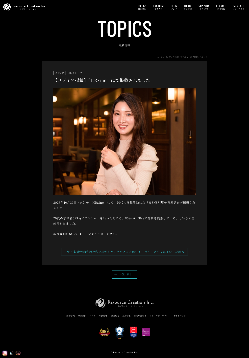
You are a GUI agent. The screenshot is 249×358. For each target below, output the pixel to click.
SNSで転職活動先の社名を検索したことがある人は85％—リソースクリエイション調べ (124, 252)
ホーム (160, 57)
